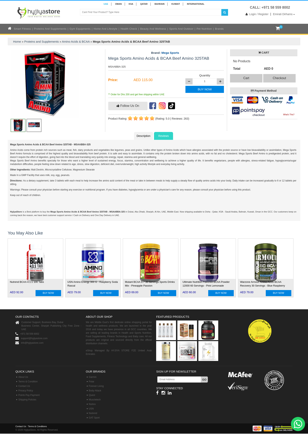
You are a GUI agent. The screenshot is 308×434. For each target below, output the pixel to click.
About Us (23, 377)
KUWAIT (175, 4)
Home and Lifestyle (105, 28)
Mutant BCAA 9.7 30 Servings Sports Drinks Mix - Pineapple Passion (150, 283)
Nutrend (93, 413)
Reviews (163, 135)
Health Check (129, 28)
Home (17, 41)
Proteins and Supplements (50, 28)
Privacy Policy (25, 390)
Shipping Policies (27, 399)
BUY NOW (205, 89)
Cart (246, 78)
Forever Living (96, 386)
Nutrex (92, 404)
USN (91, 408)
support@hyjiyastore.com (34, 338)
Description (143, 135)
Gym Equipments (80, 28)
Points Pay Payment (28, 395)
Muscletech (95, 399)
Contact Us (24, 386)
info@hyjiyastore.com (32, 343)
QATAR (144, 4)
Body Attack (95, 390)
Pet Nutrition (204, 28)
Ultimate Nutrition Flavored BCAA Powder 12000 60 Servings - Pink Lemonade (206, 283)
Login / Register (256, 14)
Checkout (279, 78)
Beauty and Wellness (153, 28)
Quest (92, 395)
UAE (106, 4)
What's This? (288, 115)
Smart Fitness (22, 28)
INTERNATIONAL (195, 4)
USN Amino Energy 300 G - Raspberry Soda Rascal (92, 283)
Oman (118, 4)
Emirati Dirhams (284, 14)
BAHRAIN (160, 4)
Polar (91, 381)
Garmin (92, 377)
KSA (131, 4)
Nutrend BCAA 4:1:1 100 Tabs (27, 281)
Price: (113, 80)
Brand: (165, 52)
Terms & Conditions (37, 426)
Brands (219, 28)
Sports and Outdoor (181, 28)
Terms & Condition (28, 381)
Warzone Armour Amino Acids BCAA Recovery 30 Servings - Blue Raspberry (262, 283)
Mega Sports (170, 52)
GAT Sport (94, 417)
